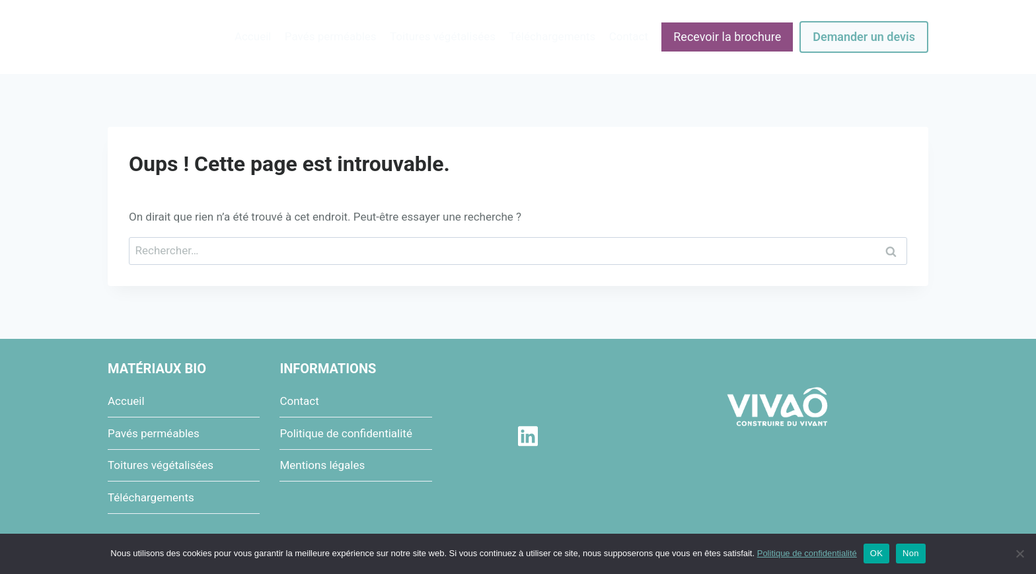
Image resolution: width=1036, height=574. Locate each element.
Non (911, 553)
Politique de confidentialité (345, 433)
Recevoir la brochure (727, 37)
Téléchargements (552, 36)
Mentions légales (322, 465)
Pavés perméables (331, 36)
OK (876, 553)
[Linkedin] (527, 436)
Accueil (253, 36)
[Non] (1019, 553)
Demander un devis (864, 37)
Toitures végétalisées (443, 36)
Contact (628, 36)
